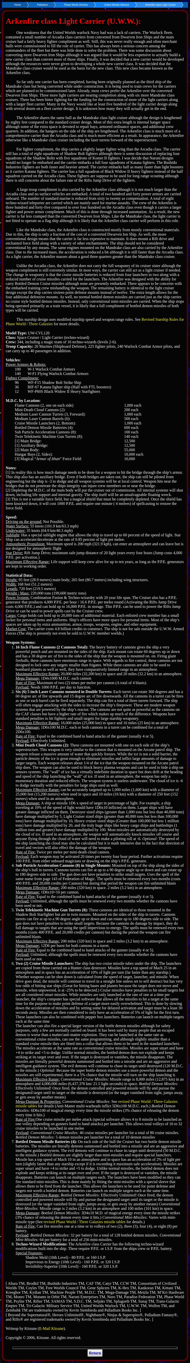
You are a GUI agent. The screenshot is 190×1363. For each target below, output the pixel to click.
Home (17, 4)
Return (95, 1353)
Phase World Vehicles (76, 4)
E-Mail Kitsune (51, 1328)
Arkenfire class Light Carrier (160, 4)
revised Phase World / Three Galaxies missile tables (84, 1222)
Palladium (42, 4)
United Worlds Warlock (116, 4)
